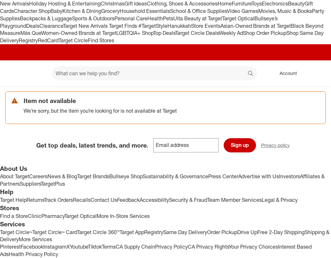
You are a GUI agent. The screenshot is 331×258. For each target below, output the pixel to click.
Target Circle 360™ (98, 232)
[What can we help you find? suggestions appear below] (154, 73)
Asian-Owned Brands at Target (255, 26)
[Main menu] (37, 73)
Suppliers (30, 184)
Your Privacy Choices (253, 246)
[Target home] (14, 73)
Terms (109, 246)
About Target (14, 176)
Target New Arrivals (86, 26)
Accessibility (154, 200)
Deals (32, 26)
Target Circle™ (16, 232)
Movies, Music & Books (285, 11)
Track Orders (58, 200)
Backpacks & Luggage (46, 18)
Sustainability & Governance (175, 176)
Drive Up (247, 232)
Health (155, 18)
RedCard (48, 40)
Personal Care (130, 18)
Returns (35, 200)
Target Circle (73, 40)
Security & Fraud (188, 200)
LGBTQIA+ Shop (134, 33)
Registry (28, 40)
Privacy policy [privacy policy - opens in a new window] (278, 145)
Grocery (110, 11)
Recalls (82, 200)
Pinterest (10, 246)
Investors (289, 176)
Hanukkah (179, 26)
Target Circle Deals (197, 33)
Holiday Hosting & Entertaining (65, 3)
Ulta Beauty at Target (197, 18)
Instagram (55, 246)
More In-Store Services (123, 216)
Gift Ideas (135, 3)
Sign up (240, 145)
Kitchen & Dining (81, 11)
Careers (38, 176)
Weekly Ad (231, 33)
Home (225, 3)
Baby (56, 11)
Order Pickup (222, 232)
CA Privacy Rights (208, 246)
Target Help (13, 200)
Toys (256, 3)
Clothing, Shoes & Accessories (182, 3)
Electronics (275, 3)
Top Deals (164, 33)
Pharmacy (52, 216)
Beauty (296, 3)
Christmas (112, 3)
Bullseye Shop (126, 176)
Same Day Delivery (185, 232)
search (251, 74)
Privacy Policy (171, 246)
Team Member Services (234, 200)
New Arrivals (14, 3)
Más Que (30, 33)
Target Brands (93, 176)
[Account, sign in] (285, 73)
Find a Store (14, 216)
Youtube (79, 246)
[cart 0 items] (317, 73)
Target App (132, 232)
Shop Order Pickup (264, 33)
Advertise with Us (258, 176)
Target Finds (123, 26)
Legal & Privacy (280, 200)
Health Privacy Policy (33, 254)
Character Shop (32, 11)
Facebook (32, 246)
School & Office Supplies (198, 11)
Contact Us (104, 200)
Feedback (128, 200)
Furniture (241, 3)
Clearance (51, 26)
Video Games (242, 11)
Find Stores (101, 40)
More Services (35, 239)
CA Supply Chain (135, 246)
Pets (168, 18)
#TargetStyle (152, 26)
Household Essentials (145, 11)
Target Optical (238, 18)
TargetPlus (53, 184)
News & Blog (62, 176)
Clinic (34, 216)
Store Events (205, 26)
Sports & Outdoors (93, 18)
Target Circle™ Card (54, 232)
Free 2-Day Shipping (280, 232)
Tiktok (95, 246)
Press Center (223, 176)
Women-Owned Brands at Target (78, 33)
